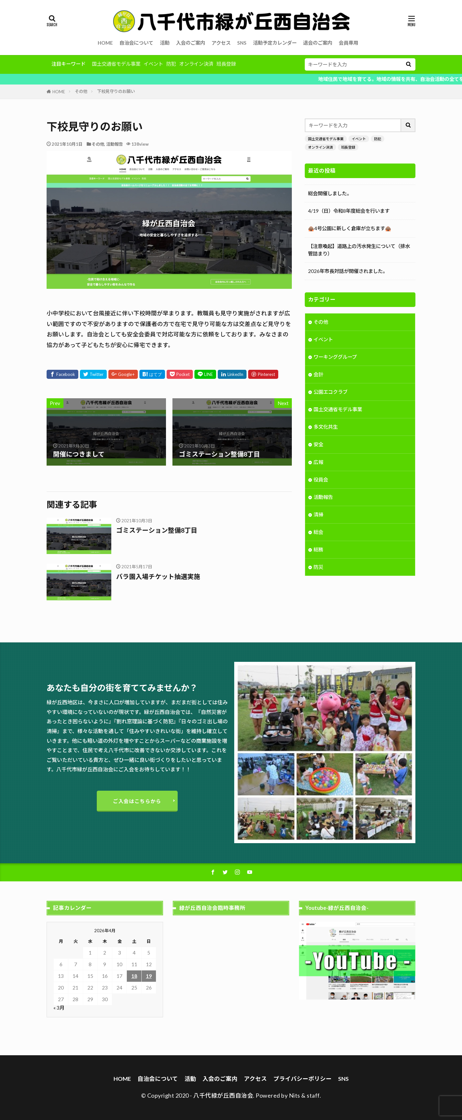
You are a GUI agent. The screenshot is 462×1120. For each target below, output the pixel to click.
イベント (153, 64)
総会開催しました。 (330, 193)
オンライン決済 (196, 64)
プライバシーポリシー (302, 1078)
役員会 (321, 480)
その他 (81, 91)
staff (313, 1095)
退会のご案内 (317, 43)
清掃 (318, 515)
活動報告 (114, 144)
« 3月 (58, 1008)
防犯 (171, 64)
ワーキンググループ (335, 357)
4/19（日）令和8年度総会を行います (349, 211)
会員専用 (348, 43)
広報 (318, 463)
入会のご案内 (190, 43)
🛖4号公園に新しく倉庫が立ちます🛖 (349, 228)
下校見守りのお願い (116, 91)
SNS (242, 43)
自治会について (136, 43)
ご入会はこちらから (137, 801)
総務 (318, 550)
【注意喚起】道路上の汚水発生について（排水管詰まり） (359, 249)
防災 (318, 568)
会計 (318, 375)
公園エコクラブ (330, 392)
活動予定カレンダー (275, 43)
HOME (105, 43)
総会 (318, 533)
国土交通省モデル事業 (116, 64)
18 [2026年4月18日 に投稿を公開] (134, 976)
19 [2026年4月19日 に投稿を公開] (149, 976)
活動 (165, 43)
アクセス (221, 43)
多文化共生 (326, 427)
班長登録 (226, 64)
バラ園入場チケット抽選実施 (158, 576)
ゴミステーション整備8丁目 (156, 530)
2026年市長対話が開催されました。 (348, 271)
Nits (294, 1095)
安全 (318, 445)
